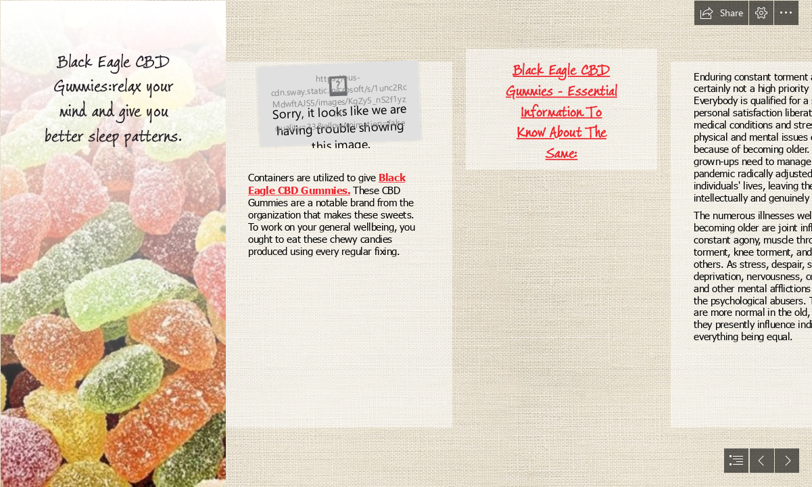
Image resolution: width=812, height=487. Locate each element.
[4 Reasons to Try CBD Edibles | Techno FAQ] (112, 243)
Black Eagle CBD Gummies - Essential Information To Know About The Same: (561, 111)
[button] (721, 13)
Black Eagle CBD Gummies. (326, 183)
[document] (406, 243)
